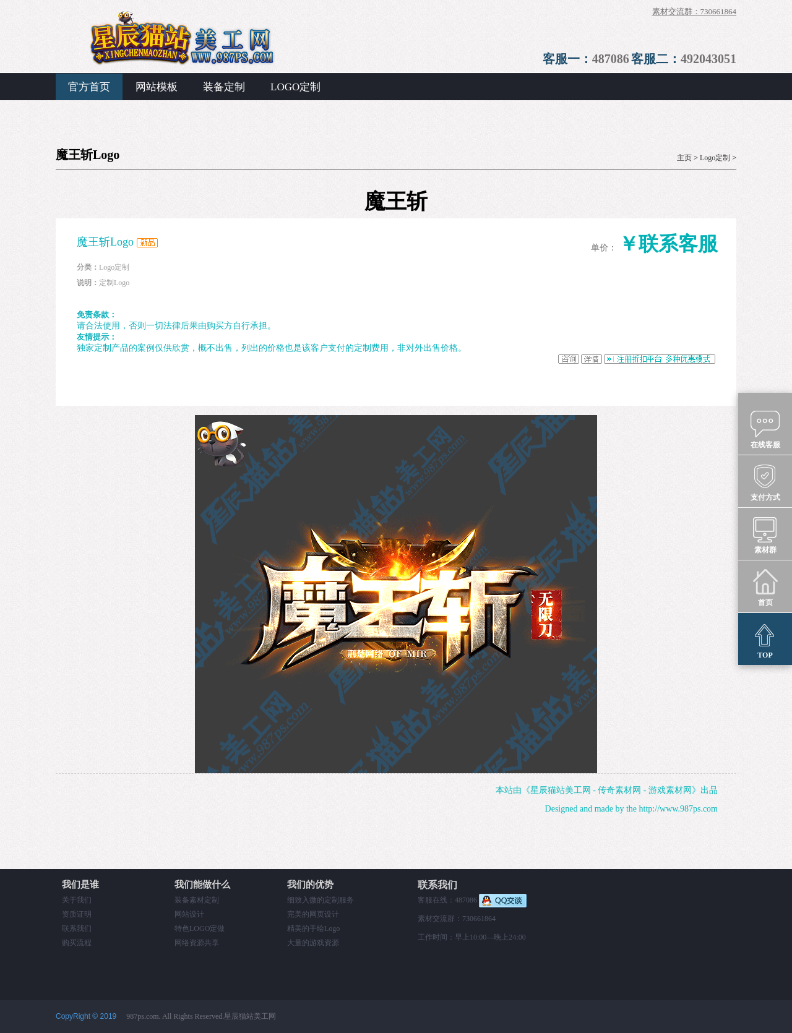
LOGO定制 (295, 87)
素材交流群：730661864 (694, 11)
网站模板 (157, 87)
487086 (610, 59)
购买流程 (77, 942)
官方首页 (89, 87)
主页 (684, 157)
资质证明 (77, 914)
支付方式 (765, 482)
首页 (765, 587)
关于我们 (77, 900)
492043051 (708, 59)
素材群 (765, 534)
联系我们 (77, 928)
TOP (765, 639)
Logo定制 (715, 157)
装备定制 (224, 87)
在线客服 (765, 429)
